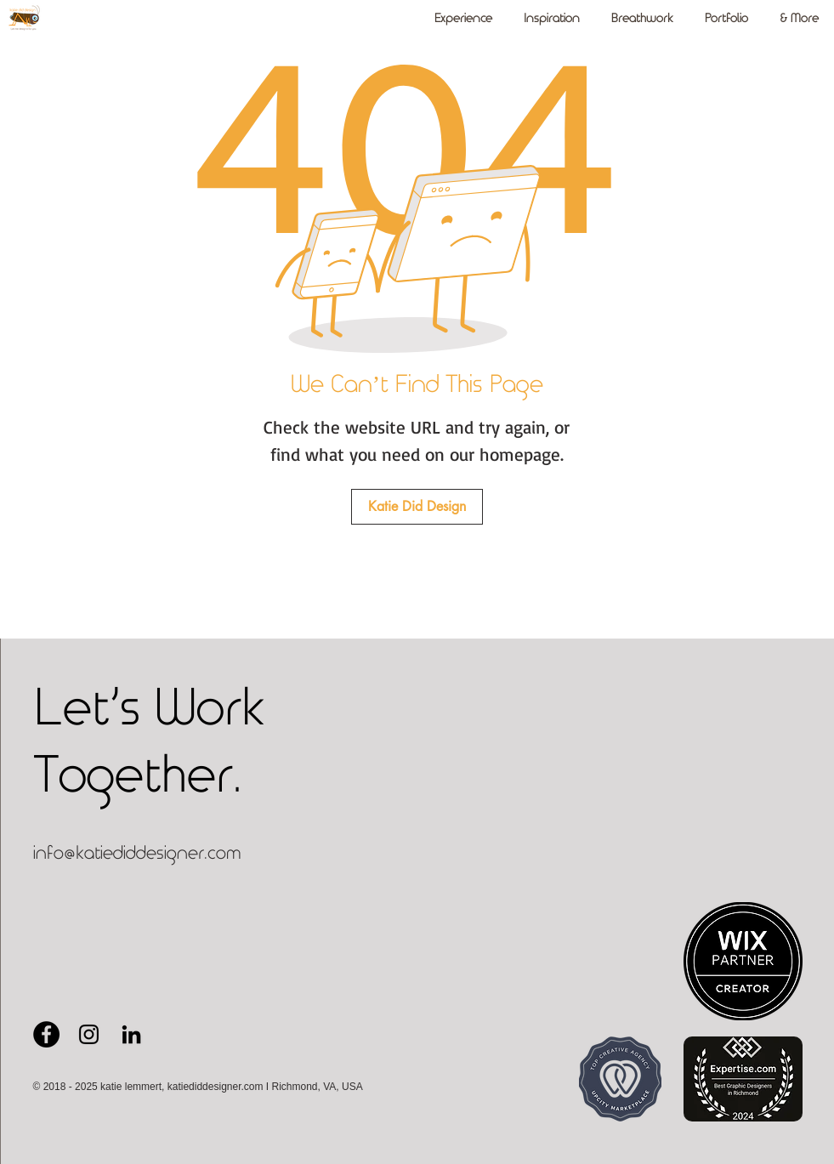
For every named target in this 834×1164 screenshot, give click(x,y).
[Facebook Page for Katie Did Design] (46, 1034)
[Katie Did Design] (417, 507)
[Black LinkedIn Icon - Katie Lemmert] (131, 1034)
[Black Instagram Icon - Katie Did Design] (89, 1034)
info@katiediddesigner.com (137, 853)
